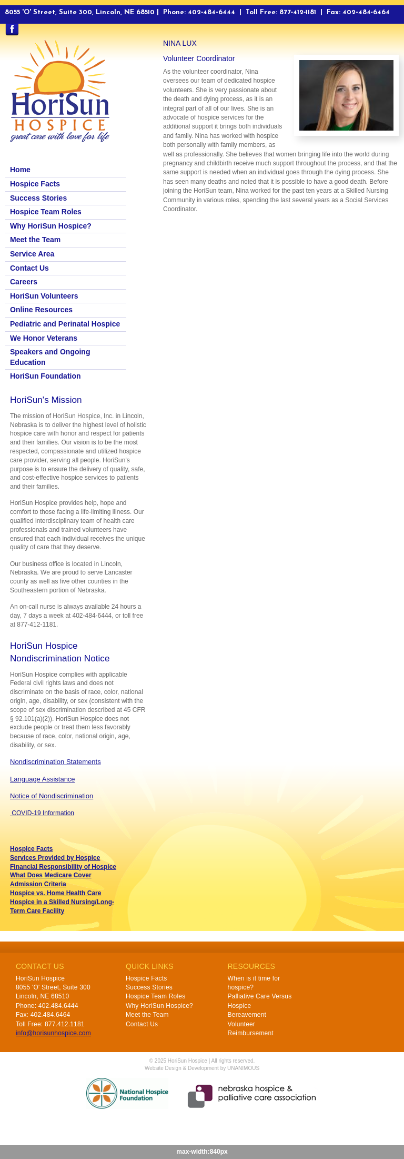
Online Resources (41, 309)
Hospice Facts (35, 184)
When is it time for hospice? (254, 983)
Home (20, 169)
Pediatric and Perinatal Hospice (65, 324)
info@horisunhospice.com (53, 1033)
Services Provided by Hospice (55, 857)
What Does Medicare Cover (51, 875)
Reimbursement (251, 1033)
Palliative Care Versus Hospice (260, 1001)
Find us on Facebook (12, 30)
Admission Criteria (38, 884)
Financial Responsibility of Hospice (63, 866)
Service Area (32, 254)
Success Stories (38, 198)
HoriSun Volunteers (44, 296)
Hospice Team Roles (46, 211)
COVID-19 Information (42, 813)
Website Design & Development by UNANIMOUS (202, 1068)
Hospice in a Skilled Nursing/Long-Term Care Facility (62, 906)
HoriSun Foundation (45, 376)
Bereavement (247, 1014)
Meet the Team (35, 239)
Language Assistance (42, 779)
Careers (23, 282)
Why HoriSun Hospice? (51, 226)
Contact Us (29, 268)
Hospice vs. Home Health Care (55, 893)
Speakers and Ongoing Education (50, 357)
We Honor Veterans (43, 338)
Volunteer (242, 1024)
